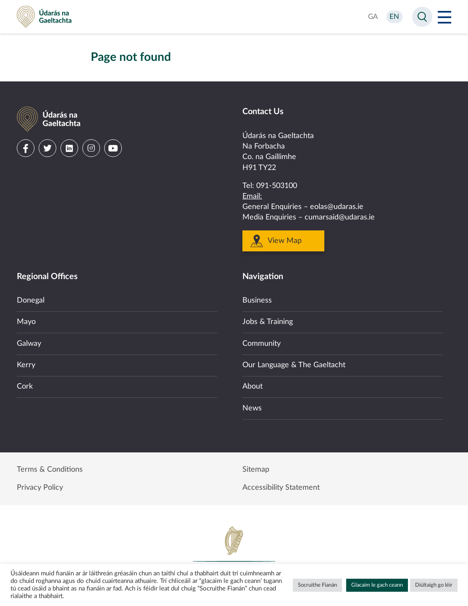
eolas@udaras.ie (336, 207)
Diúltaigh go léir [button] (433, 585)
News (252, 408)
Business (257, 300)
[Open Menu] (444, 16)
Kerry (26, 365)
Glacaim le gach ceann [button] (377, 585)
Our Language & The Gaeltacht (293, 365)
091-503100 (276, 186)
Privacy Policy (40, 487)
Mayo (26, 322)
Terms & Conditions (50, 469)
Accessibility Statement (281, 487)
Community (261, 343)
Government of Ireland (234, 554)
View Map (285, 241)
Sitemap (255, 469)
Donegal (31, 300)
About (252, 386)
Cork (25, 386)
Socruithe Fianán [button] (317, 585)
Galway (29, 343)
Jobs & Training (267, 322)
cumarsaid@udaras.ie (340, 217)
